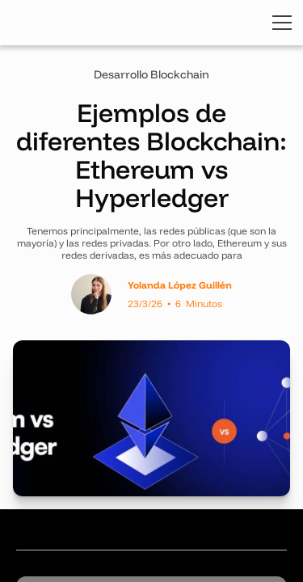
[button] (279, 22)
